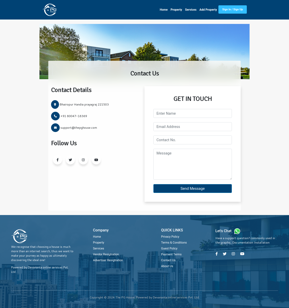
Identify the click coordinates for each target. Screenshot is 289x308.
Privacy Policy (170, 236)
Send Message (192, 188)
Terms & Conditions (174, 242)
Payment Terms (171, 254)
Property (176, 9)
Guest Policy (169, 248)
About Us (167, 266)
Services (190, 9)
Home (164, 9)
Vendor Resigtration (106, 254)
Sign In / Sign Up (232, 9)
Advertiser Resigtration (108, 260)
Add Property (208, 9)
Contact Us (168, 260)
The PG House (125, 297)
